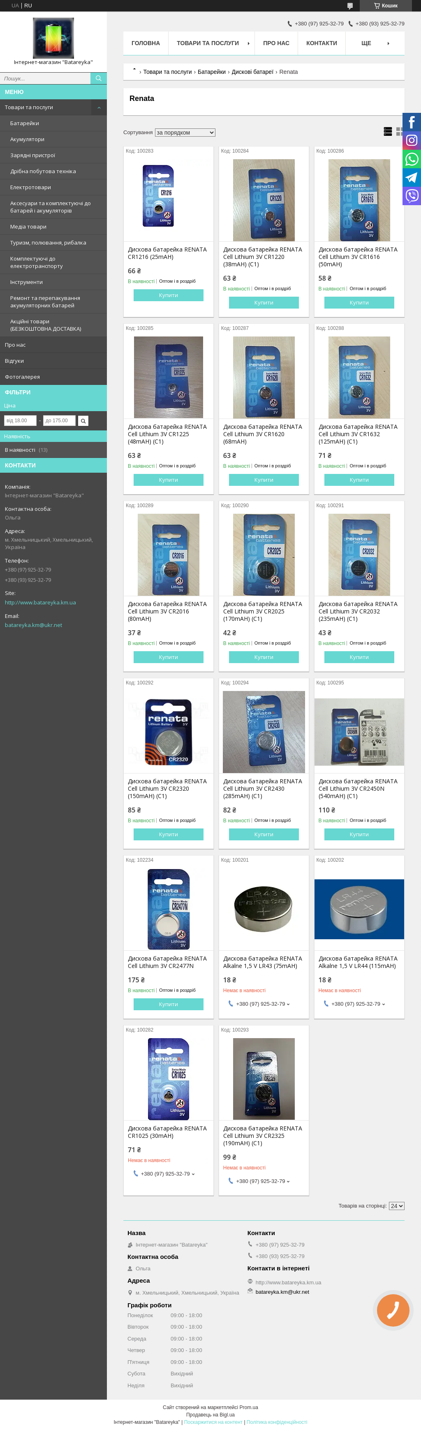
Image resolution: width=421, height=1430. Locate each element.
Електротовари (30, 187)
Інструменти (26, 282)
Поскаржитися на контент (213, 1422)
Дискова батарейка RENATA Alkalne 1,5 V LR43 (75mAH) (262, 962)
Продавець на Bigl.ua (210, 1415)
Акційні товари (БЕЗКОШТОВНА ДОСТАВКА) (45, 325)
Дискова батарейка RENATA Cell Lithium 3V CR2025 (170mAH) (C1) (262, 611)
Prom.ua (249, 1407)
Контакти (321, 43)
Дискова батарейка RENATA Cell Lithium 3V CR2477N (167, 962)
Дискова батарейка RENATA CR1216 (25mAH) (167, 253)
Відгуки (14, 360)
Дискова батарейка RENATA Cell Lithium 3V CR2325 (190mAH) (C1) (262, 1136)
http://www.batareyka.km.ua (40, 602)
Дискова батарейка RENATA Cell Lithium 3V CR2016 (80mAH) (167, 611)
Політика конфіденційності (277, 1422)
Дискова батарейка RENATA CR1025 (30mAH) (167, 1132)
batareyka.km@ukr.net (33, 625)
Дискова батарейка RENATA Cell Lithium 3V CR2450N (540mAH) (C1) (358, 789)
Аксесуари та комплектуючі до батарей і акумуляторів (50, 206)
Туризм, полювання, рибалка (48, 242)
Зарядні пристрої (32, 155)
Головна (146, 43)
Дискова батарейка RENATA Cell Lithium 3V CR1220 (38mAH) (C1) (262, 257)
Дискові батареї (253, 72)
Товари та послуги (29, 107)
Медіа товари (28, 226)
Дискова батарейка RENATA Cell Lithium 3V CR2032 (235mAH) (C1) (358, 611)
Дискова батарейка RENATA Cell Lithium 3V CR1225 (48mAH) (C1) (167, 434)
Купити (168, 295)
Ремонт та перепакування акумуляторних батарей (45, 301)
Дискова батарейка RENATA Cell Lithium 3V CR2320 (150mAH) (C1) (167, 789)
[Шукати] (98, 78)
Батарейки (24, 123)
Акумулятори (27, 139)
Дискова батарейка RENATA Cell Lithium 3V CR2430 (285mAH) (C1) (262, 789)
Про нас (15, 344)
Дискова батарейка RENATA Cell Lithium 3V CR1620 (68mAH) (262, 434)
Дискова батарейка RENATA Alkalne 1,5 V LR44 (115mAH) (358, 962)
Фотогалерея (22, 376)
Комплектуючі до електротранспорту (36, 262)
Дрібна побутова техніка (43, 171)
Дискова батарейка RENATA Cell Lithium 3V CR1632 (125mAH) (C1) (358, 434)
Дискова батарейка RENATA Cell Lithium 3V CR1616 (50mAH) (358, 257)
